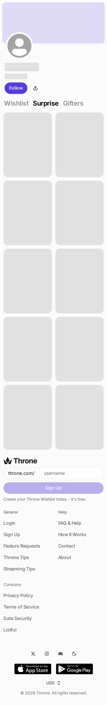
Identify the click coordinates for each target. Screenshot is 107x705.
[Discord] (60, 653)
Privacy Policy (18, 595)
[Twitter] (33, 653)
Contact (66, 546)
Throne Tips (16, 557)
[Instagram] (47, 653)
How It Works (72, 534)
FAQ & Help (69, 523)
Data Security (17, 618)
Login (9, 523)
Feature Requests (21, 546)
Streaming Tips (19, 569)
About (64, 557)
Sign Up (53, 488)
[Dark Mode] (74, 653)
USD (53, 682)
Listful (10, 630)
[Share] (35, 88)
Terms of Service (21, 607)
